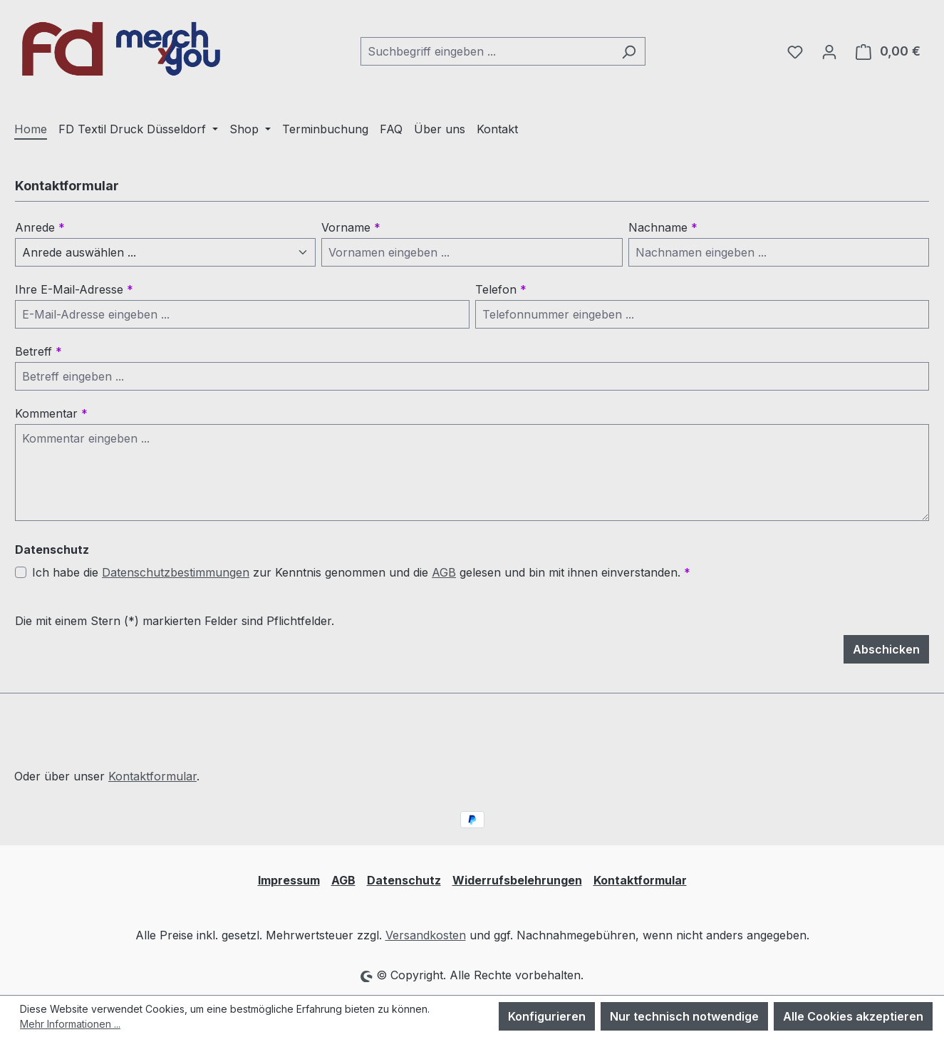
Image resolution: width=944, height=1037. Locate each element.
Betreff (38, 351)
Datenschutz (404, 880)
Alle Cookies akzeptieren (853, 1016)
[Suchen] (628, 51)
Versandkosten (425, 935)
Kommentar (51, 413)
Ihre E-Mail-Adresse (74, 289)
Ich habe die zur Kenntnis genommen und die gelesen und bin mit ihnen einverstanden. (361, 572)
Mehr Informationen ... (70, 1024)
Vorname (350, 227)
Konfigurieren (547, 1016)
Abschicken (886, 649)
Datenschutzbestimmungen (175, 572)
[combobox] (487, 51)
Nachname (662, 227)
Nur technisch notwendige (684, 1016)
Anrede (40, 227)
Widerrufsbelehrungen (517, 880)
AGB (444, 572)
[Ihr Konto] (829, 51)
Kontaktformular (152, 776)
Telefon (501, 289)
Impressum (289, 880)
